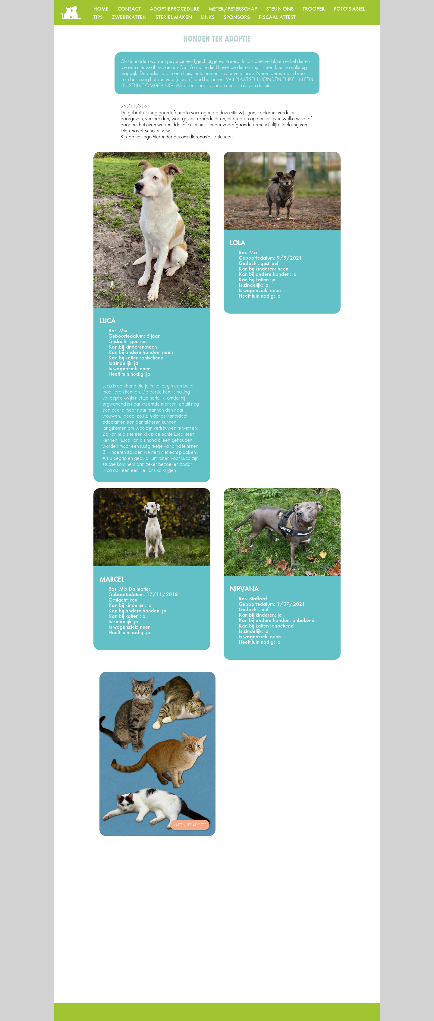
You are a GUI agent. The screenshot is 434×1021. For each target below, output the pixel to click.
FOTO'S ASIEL (349, 8)
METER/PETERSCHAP (233, 8)
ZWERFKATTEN (129, 17)
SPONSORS (237, 17)
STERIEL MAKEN (174, 17)
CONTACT (129, 8)
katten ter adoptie (189, 824)
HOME (100, 8)
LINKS (208, 17)
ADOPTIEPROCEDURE (175, 8)
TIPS (98, 17)
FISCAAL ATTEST (277, 17)
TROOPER (314, 8)
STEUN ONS (280, 8)
